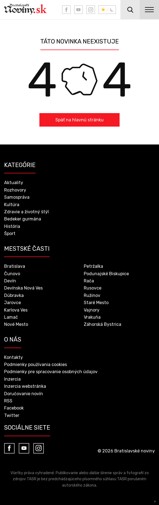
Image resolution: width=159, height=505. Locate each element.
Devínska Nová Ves (23, 288)
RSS (8, 400)
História (12, 226)
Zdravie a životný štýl (26, 211)
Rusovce (92, 288)
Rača (89, 280)
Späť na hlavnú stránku (79, 119)
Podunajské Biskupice (106, 273)
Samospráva (16, 197)
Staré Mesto (96, 302)
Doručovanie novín (23, 393)
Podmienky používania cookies (35, 364)
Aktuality (13, 182)
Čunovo (12, 273)
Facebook (14, 408)
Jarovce (12, 302)
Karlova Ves (16, 310)
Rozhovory (15, 190)
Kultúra (11, 204)
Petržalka (93, 266)
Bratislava (14, 266)
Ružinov (92, 295)
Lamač (11, 317)
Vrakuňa (92, 317)
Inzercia (12, 379)
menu (149, 9)
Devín (10, 280)
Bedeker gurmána (22, 219)
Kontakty (13, 357)
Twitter (11, 415)
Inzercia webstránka (25, 386)
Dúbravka (14, 295)
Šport (9, 233)
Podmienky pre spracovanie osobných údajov (51, 371)
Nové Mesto (16, 324)
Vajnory (91, 310)
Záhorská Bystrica (102, 324)
